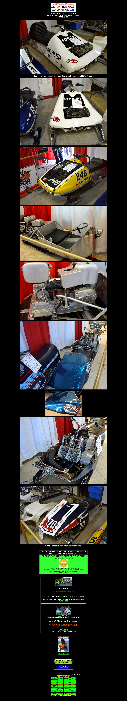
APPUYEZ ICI (63, 630)
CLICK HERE (63, 601)
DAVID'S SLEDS (63, 654)
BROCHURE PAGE (72, 553)
